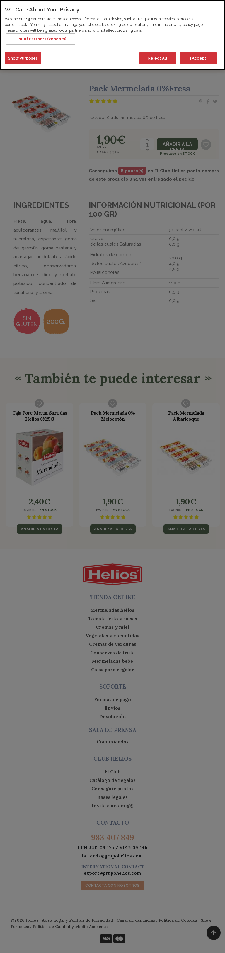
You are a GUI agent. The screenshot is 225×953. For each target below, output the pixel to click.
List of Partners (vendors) (40, 37)
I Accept (198, 56)
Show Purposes (23, 56)
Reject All (157, 56)
